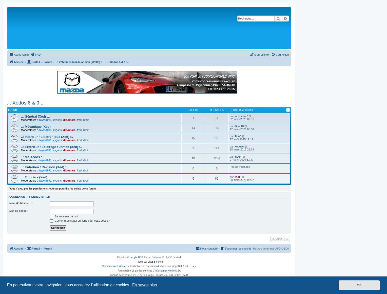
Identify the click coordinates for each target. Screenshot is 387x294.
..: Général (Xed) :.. (35, 116)
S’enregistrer (39, 196)
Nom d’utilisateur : (21, 203)
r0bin (86, 119)
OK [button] (359, 285)
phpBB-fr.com (155, 261)
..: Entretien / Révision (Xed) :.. (44, 167)
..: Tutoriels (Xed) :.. (36, 177)
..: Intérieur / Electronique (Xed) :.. (47, 137)
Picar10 (239, 126)
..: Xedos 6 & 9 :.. (26, 102)
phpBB (137, 257)
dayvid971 (45, 119)
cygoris (57, 119)
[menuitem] (36, 55)
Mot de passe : (18, 210)
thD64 (238, 156)
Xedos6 (239, 146)
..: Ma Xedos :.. (32, 157)
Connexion (17, 196)
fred (79, 119)
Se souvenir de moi (64, 216)
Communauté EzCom (114, 266)
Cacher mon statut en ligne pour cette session (80, 220)
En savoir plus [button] (144, 285)
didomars (69, 119)
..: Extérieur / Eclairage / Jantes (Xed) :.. (51, 147)
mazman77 (241, 116)
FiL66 (237, 136)
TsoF (237, 176)
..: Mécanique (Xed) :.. (38, 126)
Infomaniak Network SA (168, 270)
